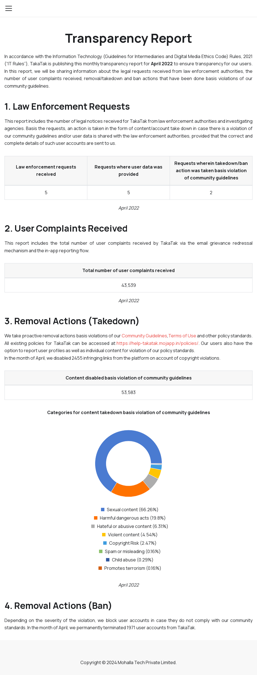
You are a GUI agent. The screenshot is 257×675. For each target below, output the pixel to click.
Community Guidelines (144, 336)
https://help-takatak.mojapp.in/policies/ (157, 343)
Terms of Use (182, 336)
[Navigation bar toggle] (8, 8)
